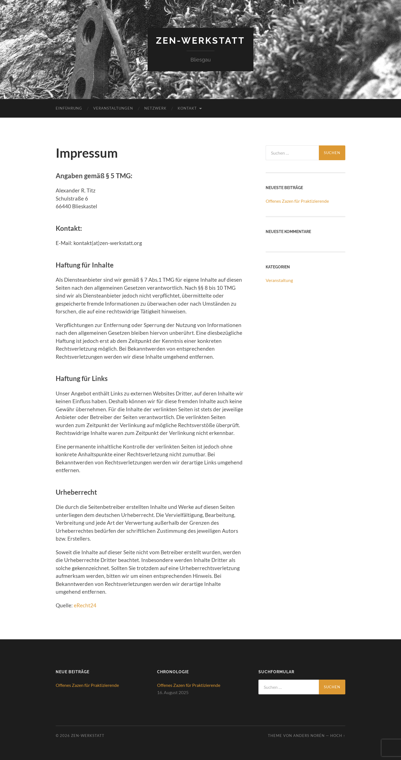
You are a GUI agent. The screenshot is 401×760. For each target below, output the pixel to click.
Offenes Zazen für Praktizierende (297, 201)
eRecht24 (85, 605)
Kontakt (187, 108)
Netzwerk (155, 108)
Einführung (69, 108)
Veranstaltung (279, 280)
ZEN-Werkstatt (200, 40)
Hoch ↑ (337, 735)
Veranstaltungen (113, 108)
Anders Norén (309, 735)
